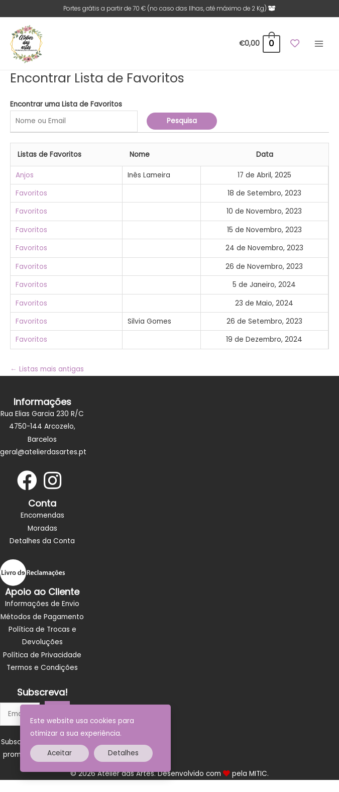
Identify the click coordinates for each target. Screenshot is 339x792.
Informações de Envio (42, 604)
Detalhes (123, 753)
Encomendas (42, 515)
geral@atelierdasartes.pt (43, 452)
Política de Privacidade (42, 655)
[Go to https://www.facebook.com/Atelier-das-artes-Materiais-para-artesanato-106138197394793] (27, 481)
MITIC (258, 773)
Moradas (42, 528)
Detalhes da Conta (42, 541)
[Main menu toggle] (319, 44)
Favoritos (31, 193)
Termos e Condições (42, 667)
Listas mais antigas (47, 369)
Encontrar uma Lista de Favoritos (66, 104)
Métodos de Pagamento (42, 617)
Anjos (25, 175)
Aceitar (59, 753)
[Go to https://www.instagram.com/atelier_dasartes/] (52, 481)
